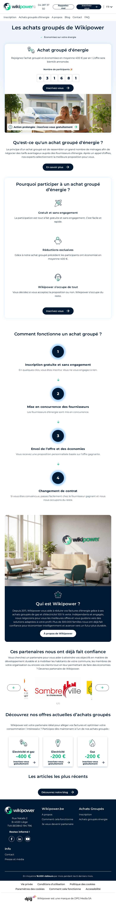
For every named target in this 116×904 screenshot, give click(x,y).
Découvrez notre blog (58, 792)
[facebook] (11, 839)
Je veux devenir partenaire (57, 824)
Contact (77, 17)
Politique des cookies (82, 884)
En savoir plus (58, 167)
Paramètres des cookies (29, 889)
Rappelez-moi (63, 6)
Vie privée (27, 884)
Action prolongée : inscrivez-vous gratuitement (43, 127)
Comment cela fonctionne (57, 819)
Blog (67, 17)
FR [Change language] (109, 6)
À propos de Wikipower (58, 633)
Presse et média (14, 859)
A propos (57, 17)
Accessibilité (93, 889)
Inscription (10, 17)
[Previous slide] (14, 687)
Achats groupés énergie (93, 819)
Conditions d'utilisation (51, 884)
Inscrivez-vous (90, 6)
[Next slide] (102, 687)
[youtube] (27, 839)
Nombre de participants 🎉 (58, 69)
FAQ (86, 17)
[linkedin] (19, 839)
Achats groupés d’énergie (34, 17)
